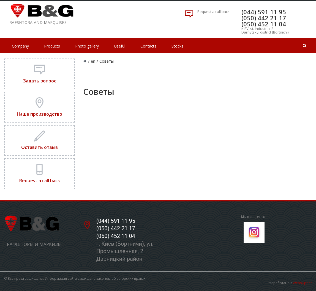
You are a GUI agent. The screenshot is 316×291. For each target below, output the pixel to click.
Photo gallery (87, 46)
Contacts (148, 46)
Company (20, 46)
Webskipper (302, 283)
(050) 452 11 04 (263, 24)
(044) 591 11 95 (263, 12)
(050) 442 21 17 (263, 18)
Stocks (177, 46)
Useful (119, 46)
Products (52, 46)
